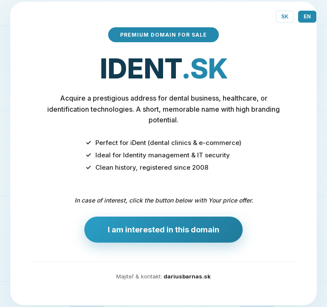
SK (285, 17)
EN (307, 17)
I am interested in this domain (163, 229)
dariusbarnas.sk (187, 276)
